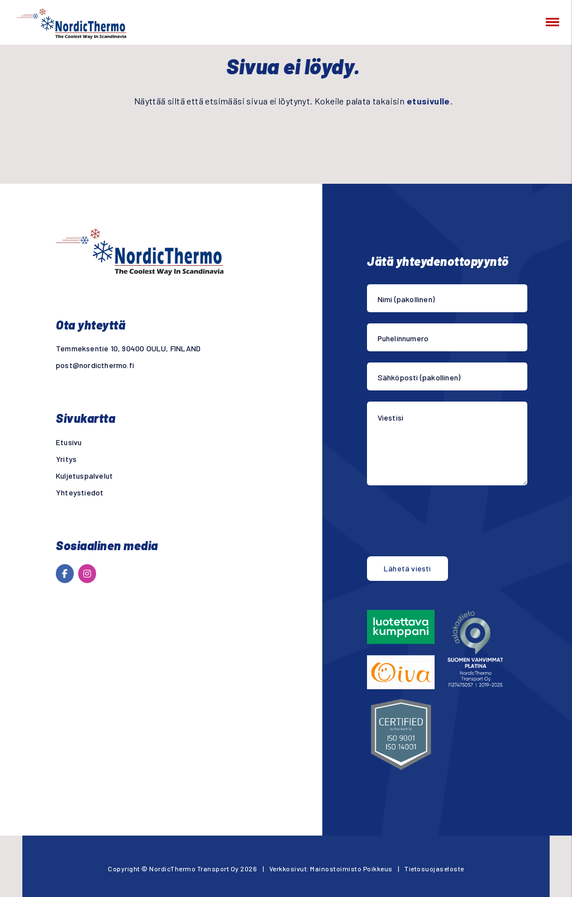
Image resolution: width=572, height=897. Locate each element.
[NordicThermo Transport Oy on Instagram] (87, 573)
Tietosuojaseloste (434, 868)
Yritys (66, 459)
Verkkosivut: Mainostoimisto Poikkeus (331, 868)
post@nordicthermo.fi (95, 365)
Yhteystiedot (79, 492)
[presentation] (452, 523)
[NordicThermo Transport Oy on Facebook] (65, 573)
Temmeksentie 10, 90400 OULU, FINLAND (128, 348)
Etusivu (69, 442)
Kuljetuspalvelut (84, 475)
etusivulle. (429, 101)
